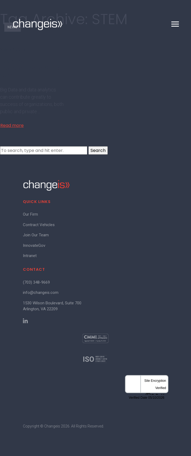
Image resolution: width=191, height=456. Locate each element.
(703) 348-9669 (36, 282)
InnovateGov (34, 245)
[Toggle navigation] (175, 23)
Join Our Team (36, 235)
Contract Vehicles (39, 224)
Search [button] (98, 150)
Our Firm (30, 214)
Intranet (30, 255)
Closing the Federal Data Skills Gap (30, 68)
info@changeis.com (40, 292)
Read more (12, 125)
